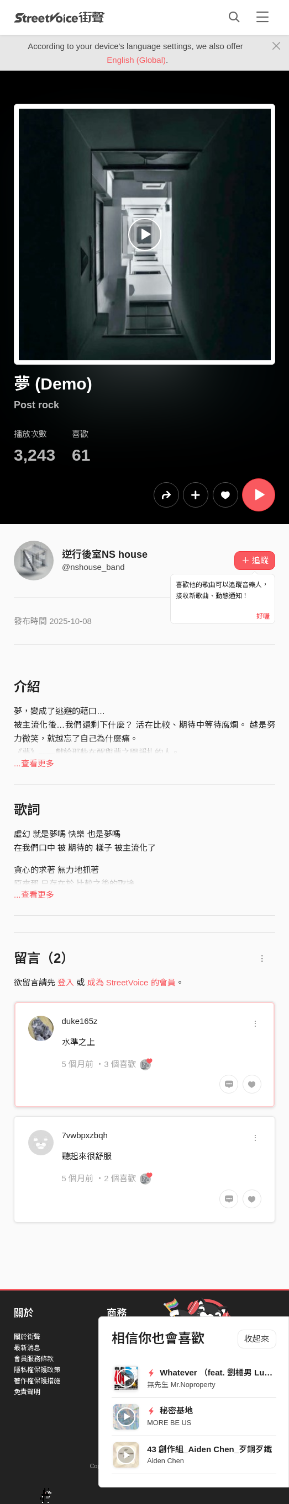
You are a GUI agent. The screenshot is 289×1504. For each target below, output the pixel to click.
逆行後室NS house (105, 554)
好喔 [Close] (263, 616)
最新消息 (27, 1348)
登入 (65, 982)
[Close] (276, 46)
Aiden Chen (165, 1461)
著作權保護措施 (37, 1381)
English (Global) (136, 60)
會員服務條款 (34, 1359)
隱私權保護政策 (37, 1370)
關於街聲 (27, 1337)
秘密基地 (170, 1410)
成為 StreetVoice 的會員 (131, 982)
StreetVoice (59, 17)
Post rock (36, 404)
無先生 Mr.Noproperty (181, 1384)
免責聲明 (27, 1392)
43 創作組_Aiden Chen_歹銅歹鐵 (209, 1449)
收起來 (256, 1338)
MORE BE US (169, 1422)
